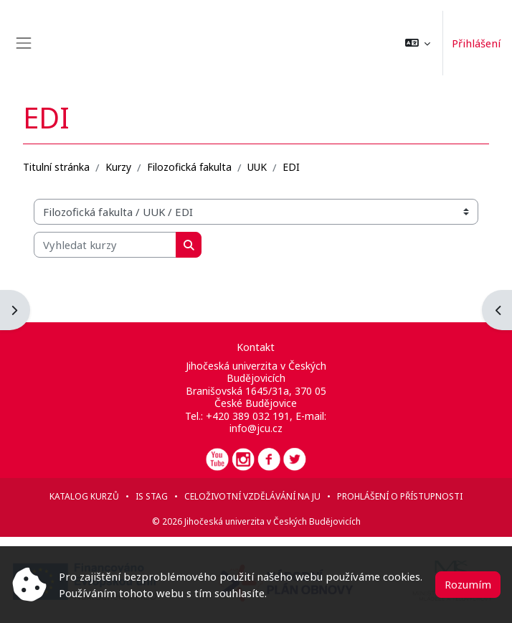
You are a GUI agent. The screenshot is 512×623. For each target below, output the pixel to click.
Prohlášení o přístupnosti (400, 496)
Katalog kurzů (84, 496)
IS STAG (152, 496)
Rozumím (468, 584)
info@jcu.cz (256, 428)
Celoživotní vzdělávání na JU (252, 496)
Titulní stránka (56, 167)
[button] (418, 43)
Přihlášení (476, 43)
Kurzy (118, 167)
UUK (257, 167)
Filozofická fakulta (189, 167)
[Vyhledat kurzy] (105, 245)
